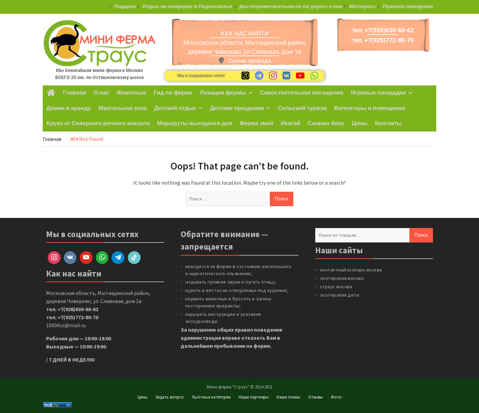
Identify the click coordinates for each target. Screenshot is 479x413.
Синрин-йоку (326, 123)
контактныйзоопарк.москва (351, 270)
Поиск (421, 235)
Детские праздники (237, 108)
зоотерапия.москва (342, 278)
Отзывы (315, 397)
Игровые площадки (378, 93)
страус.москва (336, 287)
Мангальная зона (122, 108)
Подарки (125, 6)
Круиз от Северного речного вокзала (98, 123)
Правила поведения (408, 6)
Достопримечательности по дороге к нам (290, 6)
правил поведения (258, 329)
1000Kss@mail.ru (66, 325)
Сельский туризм (302, 108)
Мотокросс (362, 6)
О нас (101, 93)
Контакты (388, 123)
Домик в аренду (68, 108)
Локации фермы (223, 93)
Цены (360, 123)
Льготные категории (211, 397)
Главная (74, 93)
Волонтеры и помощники (370, 108)
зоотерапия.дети (340, 295)
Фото (336, 397)
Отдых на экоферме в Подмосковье (187, 6)
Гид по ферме (173, 93)
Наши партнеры (253, 397)
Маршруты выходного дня (194, 123)
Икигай (290, 123)
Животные (132, 93)
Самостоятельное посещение (302, 93)
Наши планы (288, 397)
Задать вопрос (169, 397)
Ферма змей (256, 123)
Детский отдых (175, 108)
